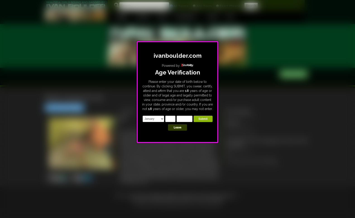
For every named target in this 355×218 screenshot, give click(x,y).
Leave (177, 127)
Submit (203, 118)
